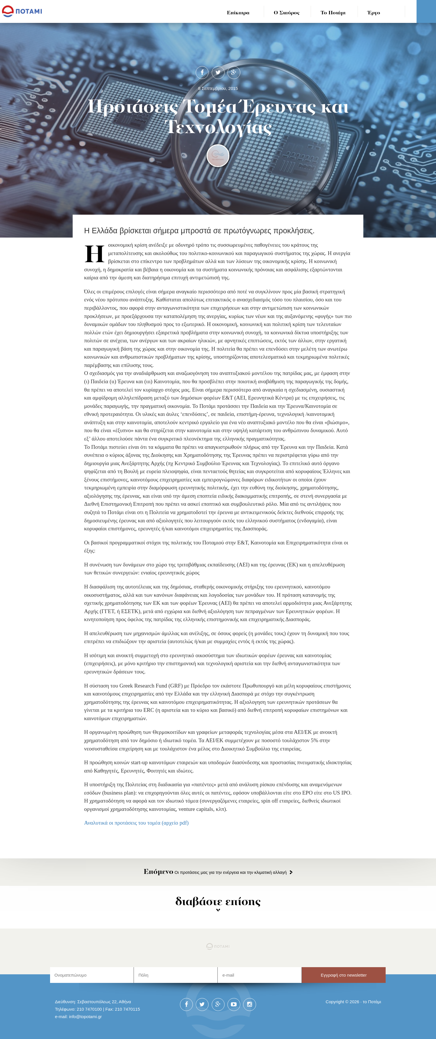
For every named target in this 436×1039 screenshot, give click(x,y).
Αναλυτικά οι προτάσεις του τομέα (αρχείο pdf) (136, 823)
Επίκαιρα (238, 13)
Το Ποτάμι (333, 13)
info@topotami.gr (85, 1016)
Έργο (374, 13)
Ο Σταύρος (287, 13)
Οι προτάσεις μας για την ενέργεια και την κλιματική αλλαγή (215, 872)
